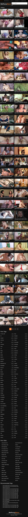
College (7, 393)
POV (20, 384)
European (7, 418)
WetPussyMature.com (18, 513)
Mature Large (4, 472)
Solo (20, 408)
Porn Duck (17, 476)
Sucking (20, 416)
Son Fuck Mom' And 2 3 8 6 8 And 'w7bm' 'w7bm (11, 500)
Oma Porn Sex (4, 456)
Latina (20, 357)
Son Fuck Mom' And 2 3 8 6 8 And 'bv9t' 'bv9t (10, 498)
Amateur (7, 338)
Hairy (20, 334)
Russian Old (4, 454)
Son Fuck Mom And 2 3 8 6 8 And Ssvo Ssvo (10, 485)
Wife (20, 437)
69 (7, 336)
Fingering (7, 429)
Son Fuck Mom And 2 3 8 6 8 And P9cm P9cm (10, 486)
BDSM (7, 355)
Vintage (20, 431)
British (7, 382)
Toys (20, 429)
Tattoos (20, 418)
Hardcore (20, 338)
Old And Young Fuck (6, 487)
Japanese (20, 353)
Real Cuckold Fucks (5, 478)
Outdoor (20, 378)
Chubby (7, 391)
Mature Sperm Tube (5, 452)
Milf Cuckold (4, 474)
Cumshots (7, 408)
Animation (7, 344)
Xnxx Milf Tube (17, 446)
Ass (7, 348)
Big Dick (7, 361)
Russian (20, 397)
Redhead (20, 391)
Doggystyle (7, 414)
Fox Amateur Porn (5, 448)
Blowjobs (7, 374)
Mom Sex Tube (18, 456)
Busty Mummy (4, 462)
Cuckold (7, 401)
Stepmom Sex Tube (18, 462)
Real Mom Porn (18, 470)
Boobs (7, 376)
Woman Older (17, 450)
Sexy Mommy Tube (5, 444)
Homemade (20, 342)
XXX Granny (17, 448)
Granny (7, 437)
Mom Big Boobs (4, 446)
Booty (7, 378)
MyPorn (16, 444)
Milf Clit (16, 480)
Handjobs (20, 336)
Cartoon (7, 386)
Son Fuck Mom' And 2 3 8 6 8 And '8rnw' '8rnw (10, 495)
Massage (20, 365)
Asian (7, 346)
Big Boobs (7, 359)
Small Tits (20, 406)
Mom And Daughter (6, 501)
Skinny (20, 403)
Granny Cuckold (4, 476)
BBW (7, 353)
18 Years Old (7, 334)
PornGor (3, 466)
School (20, 399)
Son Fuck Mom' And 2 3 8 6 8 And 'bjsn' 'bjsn (10, 494)
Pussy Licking (20, 389)
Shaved (20, 401)
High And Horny (5, 503)
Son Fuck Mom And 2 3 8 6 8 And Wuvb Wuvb (10, 488)
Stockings (20, 412)
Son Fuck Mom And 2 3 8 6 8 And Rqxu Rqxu (10, 502)
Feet (7, 422)
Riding (20, 393)
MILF (20, 372)
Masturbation (20, 367)
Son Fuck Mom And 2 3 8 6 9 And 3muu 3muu (10, 491)
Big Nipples (7, 365)
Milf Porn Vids (17, 474)
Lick (20, 361)
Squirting (20, 410)
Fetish (7, 427)
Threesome (20, 422)
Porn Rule (3, 458)
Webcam (20, 433)
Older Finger (17, 466)
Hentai (20, 340)
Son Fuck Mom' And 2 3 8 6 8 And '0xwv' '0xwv (11, 506)
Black (7, 370)
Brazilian (7, 380)
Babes (7, 351)
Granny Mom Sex (5, 442)
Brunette (7, 384)
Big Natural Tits (7, 363)
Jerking (20, 355)
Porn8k (3, 468)
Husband (20, 346)
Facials (7, 420)
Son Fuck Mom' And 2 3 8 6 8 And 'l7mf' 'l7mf (10, 492)
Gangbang (7, 431)
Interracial (20, 351)
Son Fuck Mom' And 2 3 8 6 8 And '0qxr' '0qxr (10, 507)
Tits (20, 427)
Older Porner (17, 468)
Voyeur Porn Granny (18, 454)
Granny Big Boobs (5, 450)
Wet (20, 435)
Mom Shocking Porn (18, 442)
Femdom (7, 425)
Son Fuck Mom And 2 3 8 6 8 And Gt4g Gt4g (10, 493)
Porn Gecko (17, 478)
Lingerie (20, 363)
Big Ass (7, 357)
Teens (20, 420)
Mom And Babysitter (6, 499)
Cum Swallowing (7, 406)
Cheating (7, 389)
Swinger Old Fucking (5, 464)
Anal (7, 342)
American (7, 340)
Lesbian (20, 359)
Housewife (20, 344)
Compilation (7, 397)
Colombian (7, 395)
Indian (20, 348)
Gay (7, 433)
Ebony (7, 416)
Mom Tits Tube (17, 458)
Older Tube (17, 460)
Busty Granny (4, 480)
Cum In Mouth (7, 403)
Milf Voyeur (3, 470)
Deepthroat (7, 410)
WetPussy (6, 4)
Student (20, 414)
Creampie (7, 399)
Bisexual (7, 367)
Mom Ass (17, 452)
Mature (20, 370)
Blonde (7, 372)
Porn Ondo (17, 464)
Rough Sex (20, 395)
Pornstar (20, 382)
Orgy (20, 376)
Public (20, 386)
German (7, 435)
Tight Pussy (20, 425)
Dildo (7, 412)
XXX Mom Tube (4, 460)
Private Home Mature (19, 472)
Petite (20, 380)
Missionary (20, 374)
